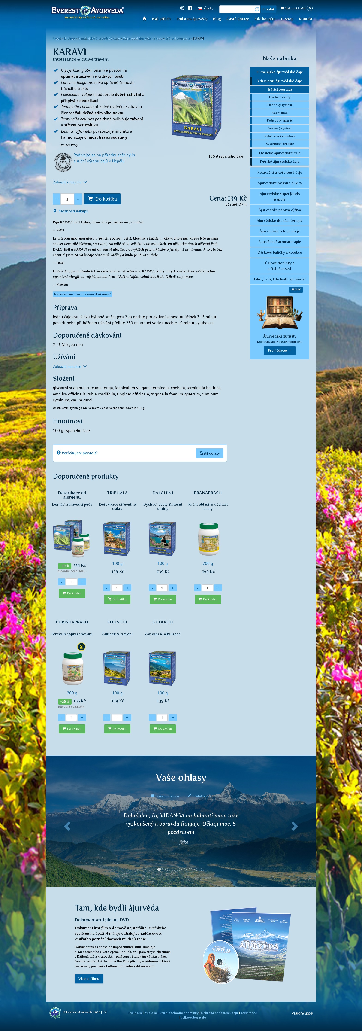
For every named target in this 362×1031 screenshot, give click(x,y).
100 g (117, 534)
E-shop (287, 19)
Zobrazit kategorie (70, 182)
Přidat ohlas (199, 796)
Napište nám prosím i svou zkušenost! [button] (82, 294)
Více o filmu (89, 978)
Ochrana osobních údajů (219, 1013)
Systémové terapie (280, 144)
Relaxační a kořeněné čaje (279, 172)
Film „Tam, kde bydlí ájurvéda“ (280, 279)
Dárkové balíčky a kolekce (279, 252)
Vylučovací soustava (279, 136)
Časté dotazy (237, 19)
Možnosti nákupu (71, 211)
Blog (217, 19)
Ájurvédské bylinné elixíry (280, 183)
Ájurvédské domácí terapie (280, 220)
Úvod (145, 18)
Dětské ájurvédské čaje (280, 161)
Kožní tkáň (280, 113)
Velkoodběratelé (193, 1017)
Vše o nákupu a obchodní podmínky (172, 1013)
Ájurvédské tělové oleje (279, 231)
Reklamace (248, 1013)
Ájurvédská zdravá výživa (280, 210)
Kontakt (306, 19)
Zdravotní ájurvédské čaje (142, 38)
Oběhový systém (279, 105)
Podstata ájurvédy (191, 19)
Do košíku (106, 199)
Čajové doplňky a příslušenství (279, 266)
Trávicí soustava (178, 38)
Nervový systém (280, 128)
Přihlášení (135, 1013)
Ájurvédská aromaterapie (279, 242)
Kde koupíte (264, 19)
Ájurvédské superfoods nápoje (280, 196)
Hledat (268, 9)
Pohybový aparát (279, 120)
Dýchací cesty (279, 97)
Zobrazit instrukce (70, 366)
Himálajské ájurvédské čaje (99, 38)
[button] (66, 843)
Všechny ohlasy (165, 796)
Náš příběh (161, 19)
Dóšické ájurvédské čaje (280, 153)
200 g (208, 534)
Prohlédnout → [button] (279, 351)
